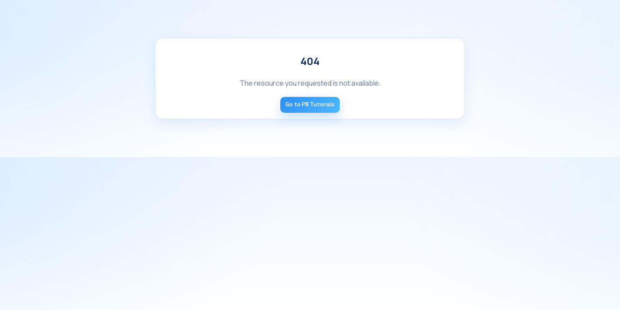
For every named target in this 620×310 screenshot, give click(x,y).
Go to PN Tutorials (310, 104)
